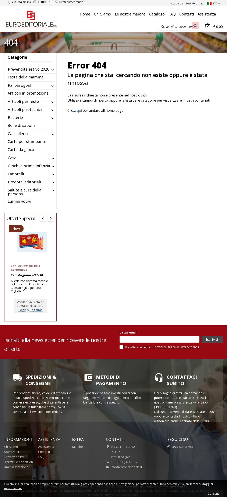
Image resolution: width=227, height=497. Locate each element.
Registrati (36, 310)
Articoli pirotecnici (25, 109)
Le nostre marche (130, 14)
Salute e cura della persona (24, 191)
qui (79, 110)
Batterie (15, 117)
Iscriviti (212, 339)
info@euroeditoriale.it (70, 2)
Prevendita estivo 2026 (28, 69)
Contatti (186, 14)
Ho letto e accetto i (136, 347)
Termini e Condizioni (18, 462)
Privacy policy (14, 457)
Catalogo (157, 14)
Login (22, 310)
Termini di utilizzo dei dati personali (176, 347)
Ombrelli (16, 173)
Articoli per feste (23, 101)
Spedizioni (11, 452)
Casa (12, 157)
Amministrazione (16, 467)
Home (85, 14)
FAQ (172, 14)
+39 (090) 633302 (19, 2)
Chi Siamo (102, 14)
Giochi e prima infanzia (29, 165)
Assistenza (177, 3)
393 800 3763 (42, 2)
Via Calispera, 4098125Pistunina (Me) (120, 451)
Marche (77, 446)
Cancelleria (18, 133)
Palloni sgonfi (20, 85)
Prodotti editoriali (24, 181)
